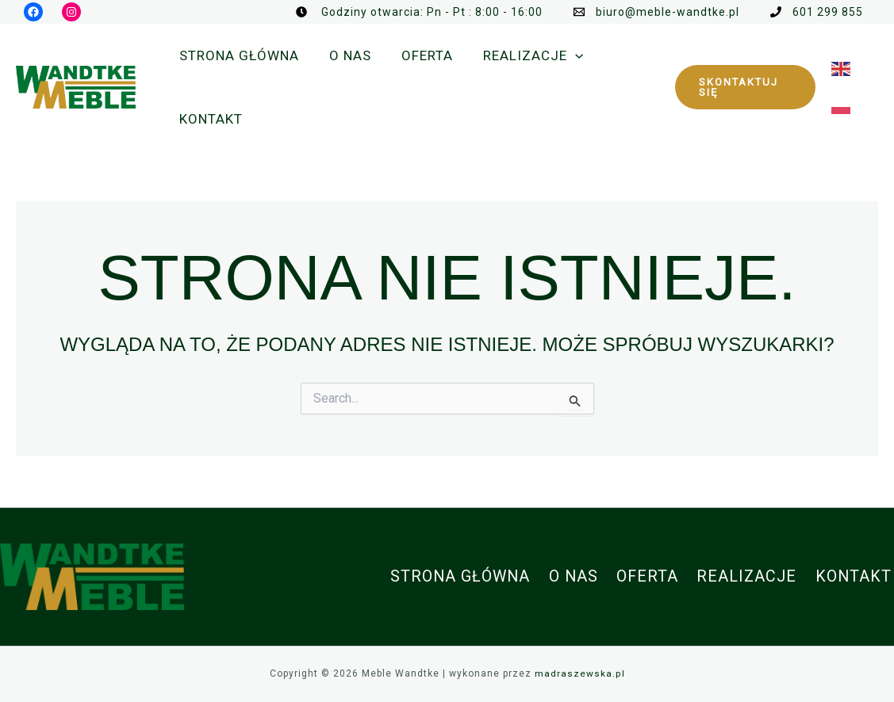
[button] (743, 87)
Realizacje (750, 576)
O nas (580, 576)
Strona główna (468, 576)
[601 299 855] (816, 11)
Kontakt (855, 576)
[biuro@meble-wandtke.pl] (656, 11)
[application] (564, 55)
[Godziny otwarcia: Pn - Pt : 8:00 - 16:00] (419, 11)
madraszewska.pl (579, 673)
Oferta (652, 576)
